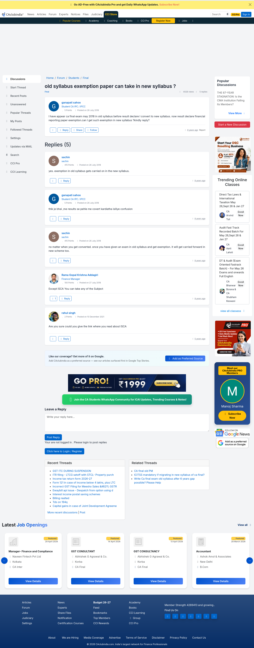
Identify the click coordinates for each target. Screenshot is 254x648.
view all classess (233, 311)
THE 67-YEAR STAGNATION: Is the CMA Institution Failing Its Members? (230, 98)
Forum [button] (53, 14)
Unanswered (15, 104)
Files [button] (86, 14)
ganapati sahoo (71, 102)
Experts (62, 607)
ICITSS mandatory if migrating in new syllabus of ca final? (169, 474)
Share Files (64, 612)
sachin (66, 157)
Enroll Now (241, 214)
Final (47, 92)
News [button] (30, 14)
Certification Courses (71, 623)
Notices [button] (75, 14)
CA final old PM (143, 470)
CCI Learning (15, 171)
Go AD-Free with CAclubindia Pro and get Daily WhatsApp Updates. (124, 4)
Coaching (110, 20)
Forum (26, 607)
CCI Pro (143, 20)
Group (134, 618)
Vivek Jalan (163, 20)
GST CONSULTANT (83, 551)
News (61, 602)
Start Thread (15, 87)
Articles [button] (41, 14)
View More (236, 113)
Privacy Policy (178, 637)
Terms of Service (136, 637)
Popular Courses (69, 20)
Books (127, 20)
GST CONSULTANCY (147, 551)
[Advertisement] (127, 48)
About (51, 637)
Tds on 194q (60, 502)
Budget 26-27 (102, 602)
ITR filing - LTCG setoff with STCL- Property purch (83, 474)
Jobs (182, 20)
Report (202, 130)
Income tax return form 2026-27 (72, 478)
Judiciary (27, 618)
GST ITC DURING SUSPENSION (72, 470)
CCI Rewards (101, 623)
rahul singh (68, 313)
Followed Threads (18, 129)
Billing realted (61, 498)
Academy (92, 20)
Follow (92, 130)
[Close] (250, 4)
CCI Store (111, 14)
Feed (96, 607)
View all (245, 525)
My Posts (13, 121)
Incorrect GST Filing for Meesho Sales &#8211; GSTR (85, 486)
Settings (13, 138)
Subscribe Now (232, 415)
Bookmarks (100, 612)
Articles (26, 602)
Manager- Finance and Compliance (31, 551)
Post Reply (53, 437)
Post (82, 512)
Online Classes (232, 182)
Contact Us (199, 637)
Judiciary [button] (97, 14)
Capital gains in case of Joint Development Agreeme (85, 506)
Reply (63, 130)
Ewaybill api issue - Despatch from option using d (83, 490)
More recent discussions (62, 512)
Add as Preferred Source (185, 358)
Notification (65, 618)
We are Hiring (70, 637)
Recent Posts (16, 95)
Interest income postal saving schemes (76, 494)
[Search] (218, 14)
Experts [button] (63, 14)
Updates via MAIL (18, 146)
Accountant (203, 551)
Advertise (115, 637)
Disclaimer (158, 637)
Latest (24, 525)
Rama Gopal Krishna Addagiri (80, 275)
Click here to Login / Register (64, 451)
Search (12, 155)
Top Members (101, 618)
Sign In (246, 14)
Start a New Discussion (232, 124)
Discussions (15, 79)
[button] (227, 14)
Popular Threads (18, 112)
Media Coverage (94, 637)
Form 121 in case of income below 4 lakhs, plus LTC (84, 482)
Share (77, 130)
